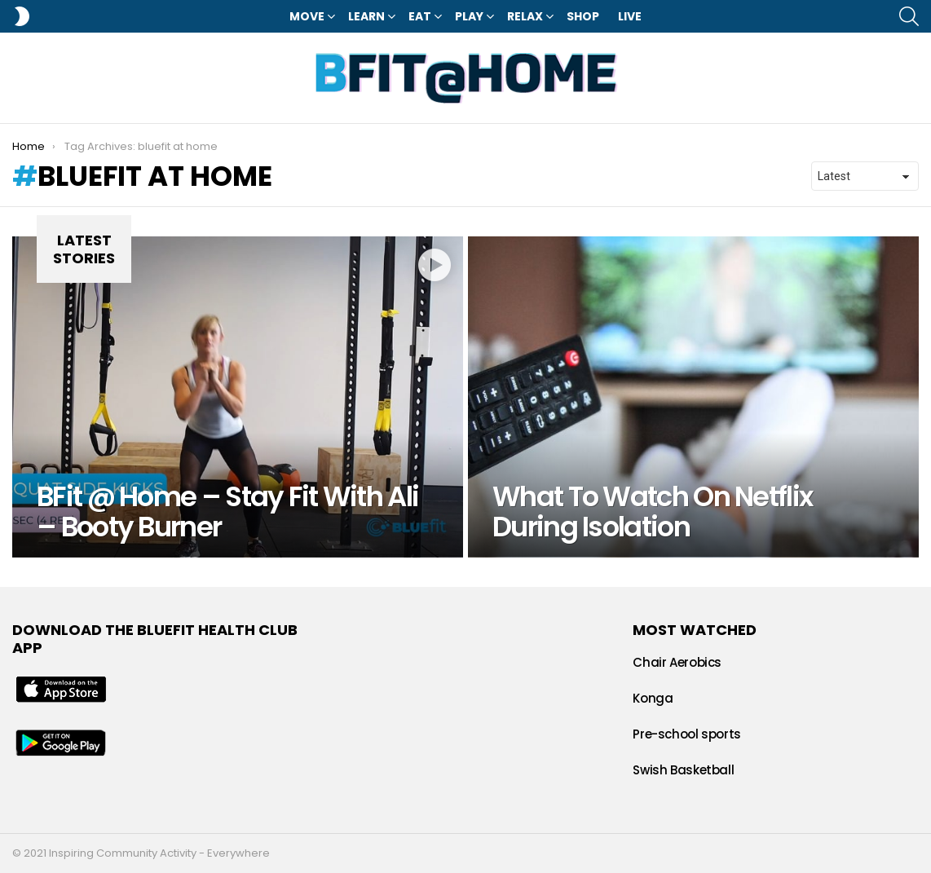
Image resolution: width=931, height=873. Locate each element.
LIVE (630, 16)
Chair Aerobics (677, 662)
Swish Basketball (683, 769)
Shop (583, 16)
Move (306, 16)
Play (469, 16)
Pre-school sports (687, 734)
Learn (366, 16)
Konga (653, 698)
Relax (525, 16)
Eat (419, 16)
